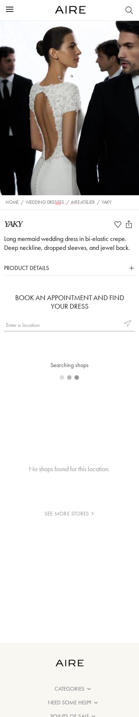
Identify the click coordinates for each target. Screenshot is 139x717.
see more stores (69, 513)
